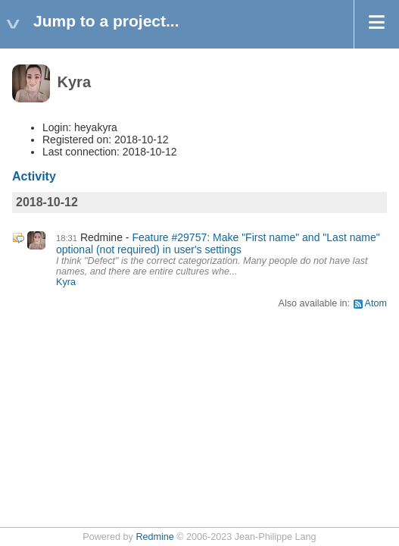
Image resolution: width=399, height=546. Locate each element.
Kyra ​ (67, 282)
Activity (34, 176)
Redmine (154, 537)
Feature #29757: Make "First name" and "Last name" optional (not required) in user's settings (218, 243)
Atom (376, 303)
